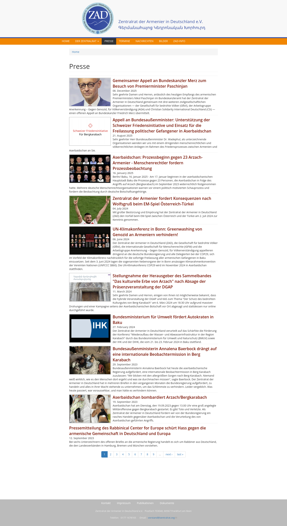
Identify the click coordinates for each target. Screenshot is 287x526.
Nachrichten (144, 41)
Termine (124, 41)
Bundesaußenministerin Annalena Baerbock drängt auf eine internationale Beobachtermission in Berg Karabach (165, 354)
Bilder (163, 41)
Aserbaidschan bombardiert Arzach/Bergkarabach (160, 397)
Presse (108, 41)
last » (180, 454)
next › (169, 454)
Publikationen (145, 503)
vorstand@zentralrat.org (162, 517)
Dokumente (167, 503)
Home (66, 41)
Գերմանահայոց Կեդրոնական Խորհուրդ (161, 27)
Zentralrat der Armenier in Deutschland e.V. (160, 21)
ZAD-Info (179, 41)
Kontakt (106, 503)
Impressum (124, 503)
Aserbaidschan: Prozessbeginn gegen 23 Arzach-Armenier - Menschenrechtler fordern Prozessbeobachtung (158, 163)
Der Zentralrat (87, 41)
